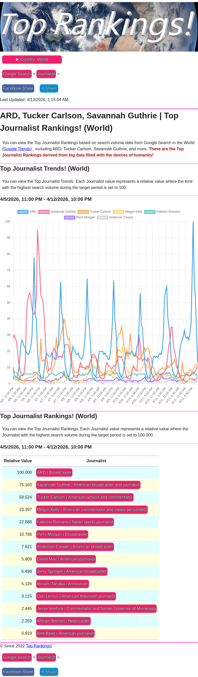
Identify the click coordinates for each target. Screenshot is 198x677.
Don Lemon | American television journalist (76, 596)
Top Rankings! (39, 646)
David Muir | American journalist (66, 559)
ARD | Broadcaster (54, 472)
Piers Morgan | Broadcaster (62, 534)
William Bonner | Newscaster (63, 621)
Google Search (17, 74)
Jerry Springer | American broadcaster (71, 571)
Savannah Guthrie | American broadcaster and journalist (88, 485)
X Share (49, 88)
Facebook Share (18, 88)
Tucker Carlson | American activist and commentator (85, 497)
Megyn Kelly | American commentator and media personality (92, 509)
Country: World (34, 59)
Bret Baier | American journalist (65, 633)
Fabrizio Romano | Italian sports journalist (75, 522)
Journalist (46, 74)
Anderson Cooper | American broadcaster (75, 546)
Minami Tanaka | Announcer (62, 584)
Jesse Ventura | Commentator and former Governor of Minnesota (96, 608)
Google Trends (16, 149)
